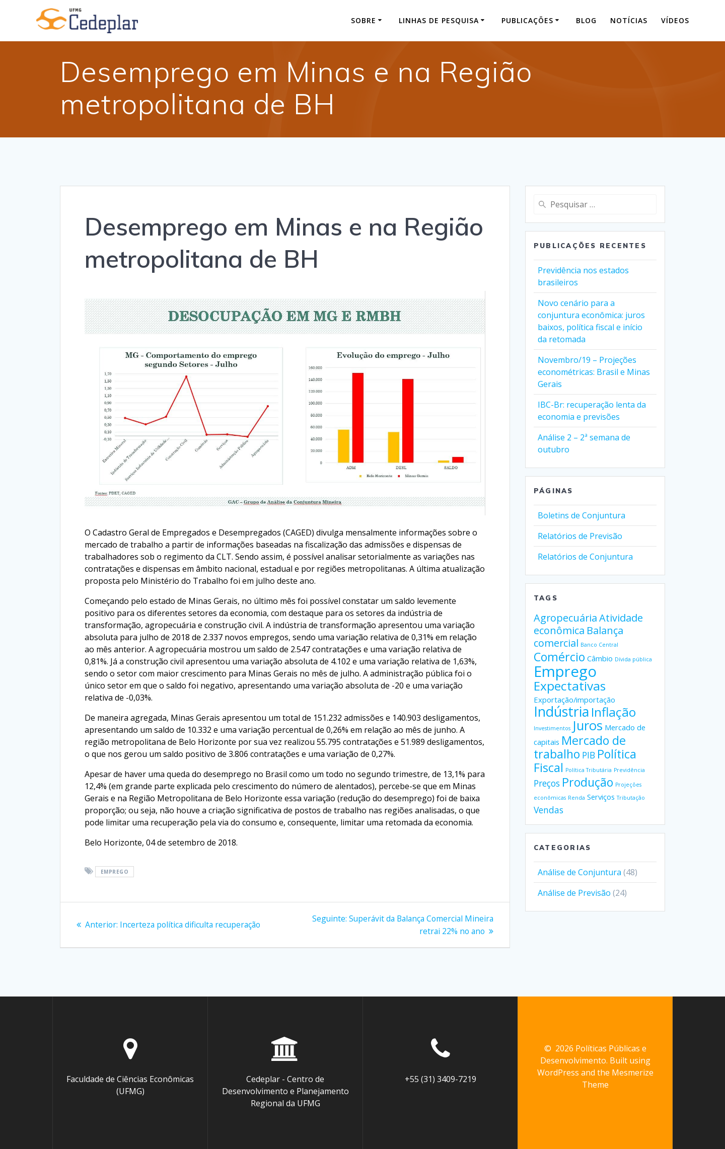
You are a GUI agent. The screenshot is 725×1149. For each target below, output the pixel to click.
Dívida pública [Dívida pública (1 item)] (633, 659)
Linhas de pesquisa (439, 20)
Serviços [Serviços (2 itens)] (601, 797)
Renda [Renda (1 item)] (576, 797)
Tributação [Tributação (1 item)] (631, 797)
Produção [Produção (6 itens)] (587, 782)
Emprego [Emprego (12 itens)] (565, 671)
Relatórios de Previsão (580, 536)
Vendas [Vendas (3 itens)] (548, 810)
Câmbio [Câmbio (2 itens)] (600, 658)
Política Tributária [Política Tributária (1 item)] (588, 770)
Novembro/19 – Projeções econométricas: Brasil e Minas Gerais (594, 372)
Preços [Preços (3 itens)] (547, 783)
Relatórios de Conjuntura (585, 556)
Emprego (115, 871)
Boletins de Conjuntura (581, 515)
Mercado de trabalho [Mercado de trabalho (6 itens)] (580, 747)
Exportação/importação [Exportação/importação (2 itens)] (574, 700)
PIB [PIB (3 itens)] (588, 755)
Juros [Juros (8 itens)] (587, 725)
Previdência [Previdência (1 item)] (629, 770)
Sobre (363, 20)
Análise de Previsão (574, 892)
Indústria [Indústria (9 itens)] (561, 711)
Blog (586, 20)
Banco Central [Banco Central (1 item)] (599, 644)
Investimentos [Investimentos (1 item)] (552, 728)
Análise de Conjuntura (579, 872)
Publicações (527, 20)
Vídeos (675, 20)
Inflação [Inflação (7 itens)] (613, 712)
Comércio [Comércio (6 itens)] (559, 657)
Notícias (628, 20)
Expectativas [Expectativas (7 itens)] (570, 685)
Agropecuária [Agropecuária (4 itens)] (565, 618)
